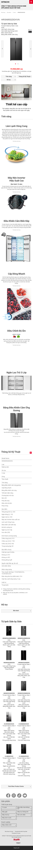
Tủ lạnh (14, 12)
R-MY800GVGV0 (9, 724)
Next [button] (31, 49)
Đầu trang (3, 12)
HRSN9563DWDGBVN (9, 638)
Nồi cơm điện (21, 814)
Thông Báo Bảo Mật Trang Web (21, 831)
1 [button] (15, 63)
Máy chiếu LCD (6, 825)
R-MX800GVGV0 (24, 724)
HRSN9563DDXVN (9, 662)
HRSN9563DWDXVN (24, 638)
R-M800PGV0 (9, 756)
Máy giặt (4, 811)
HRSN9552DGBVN (23, 662)
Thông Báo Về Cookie (16, 833)
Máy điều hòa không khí (23, 808)
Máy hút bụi (5, 814)
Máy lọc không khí (22, 811)
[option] (16, 49)
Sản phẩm (9, 12)
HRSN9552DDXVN (9, 693)
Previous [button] (2, 49)
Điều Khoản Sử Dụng (9, 831)
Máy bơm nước (6, 817)
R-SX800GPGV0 (24, 756)
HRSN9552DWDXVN (24, 693)
